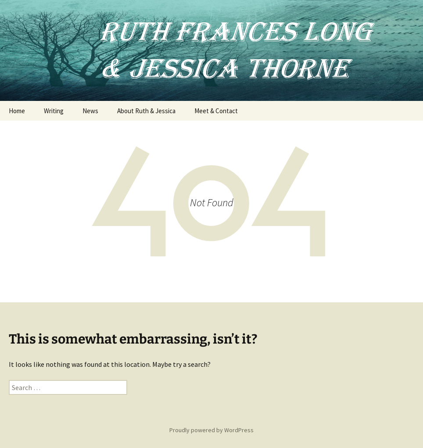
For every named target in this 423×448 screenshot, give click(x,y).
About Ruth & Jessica (146, 111)
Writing (54, 111)
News (90, 111)
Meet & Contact (216, 111)
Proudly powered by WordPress (211, 430)
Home (17, 111)
